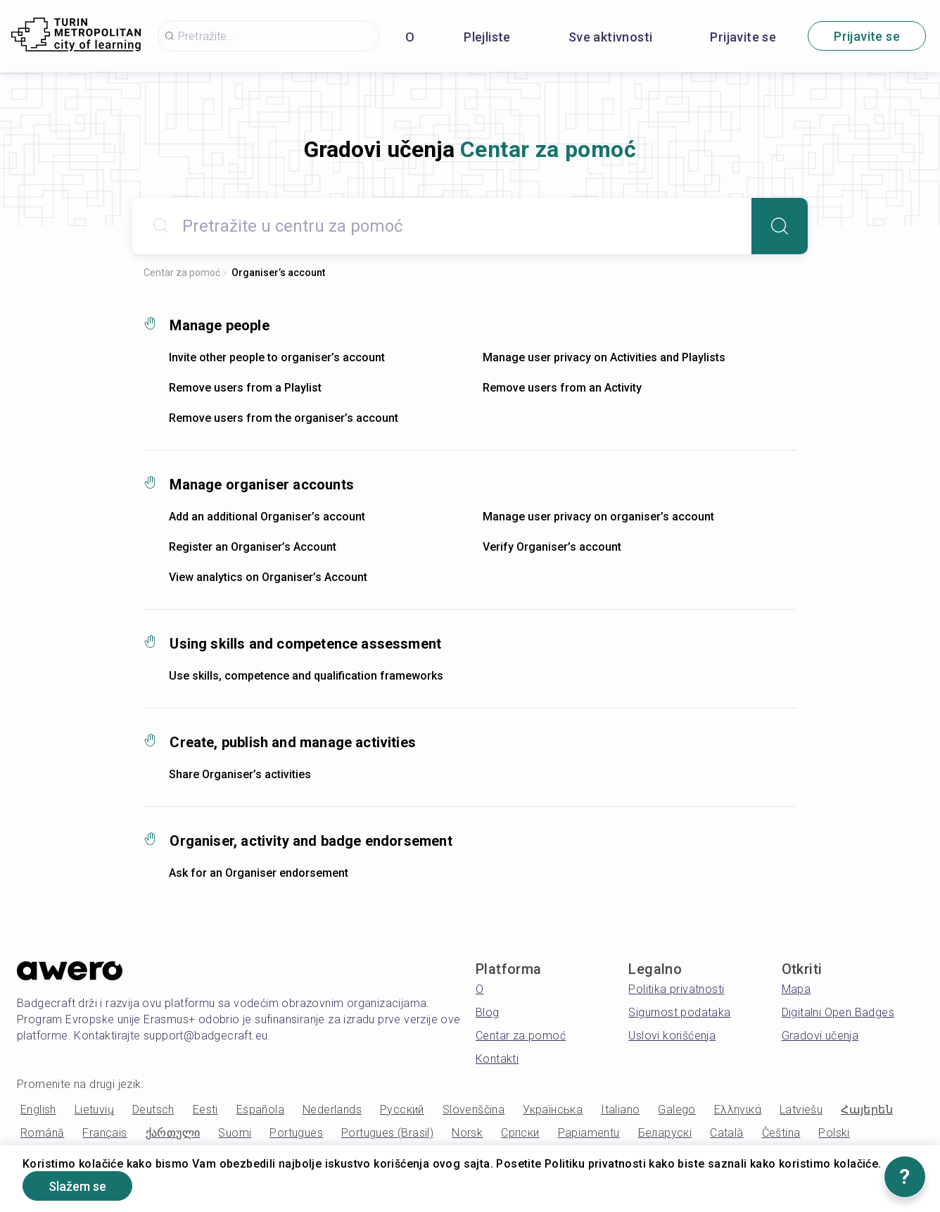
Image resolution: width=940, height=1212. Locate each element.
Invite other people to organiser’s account (277, 357)
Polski (833, 1132)
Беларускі (665, 1132)
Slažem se (77, 1186)
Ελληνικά (737, 1109)
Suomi (234, 1132)
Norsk (467, 1132)
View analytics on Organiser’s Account (268, 577)
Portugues (296, 1132)
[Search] (779, 226)
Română (42, 1132)
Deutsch (153, 1109)
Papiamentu (589, 1132)
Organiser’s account (278, 272)
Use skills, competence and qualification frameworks (306, 675)
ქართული (173, 1132)
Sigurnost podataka (679, 1012)
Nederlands (332, 1109)
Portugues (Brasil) (387, 1132)
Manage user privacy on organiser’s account (598, 516)
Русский (402, 1109)
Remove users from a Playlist (245, 387)
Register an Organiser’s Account (252, 547)
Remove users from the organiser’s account (283, 418)
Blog (488, 1012)
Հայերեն (867, 1109)
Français (104, 1132)
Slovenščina (473, 1109)
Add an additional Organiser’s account (267, 516)
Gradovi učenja (820, 1035)
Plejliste (487, 37)
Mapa (796, 989)
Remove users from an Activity (562, 387)
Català (726, 1132)
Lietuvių (94, 1109)
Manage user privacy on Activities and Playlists (604, 357)
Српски (520, 1132)
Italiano (620, 1109)
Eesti (205, 1109)
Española (260, 1109)
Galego (676, 1109)
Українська (553, 1109)
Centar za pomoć (182, 272)
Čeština (781, 1132)
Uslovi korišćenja (672, 1035)
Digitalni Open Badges (838, 1012)
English (38, 1109)
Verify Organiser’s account (552, 547)
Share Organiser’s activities (240, 774)
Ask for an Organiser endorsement (258, 873)
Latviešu (801, 1109)
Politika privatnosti (676, 989)
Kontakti (497, 1059)
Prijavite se (743, 37)
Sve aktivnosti (611, 37)
